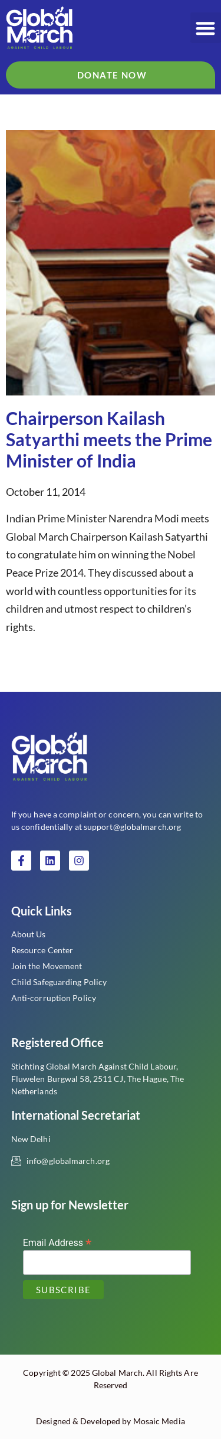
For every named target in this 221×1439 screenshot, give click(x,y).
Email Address (57, 1242)
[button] (206, 28)
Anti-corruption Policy (53, 998)
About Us (28, 934)
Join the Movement (47, 966)
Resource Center (42, 950)
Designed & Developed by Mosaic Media (110, 1421)
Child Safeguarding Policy (59, 982)
